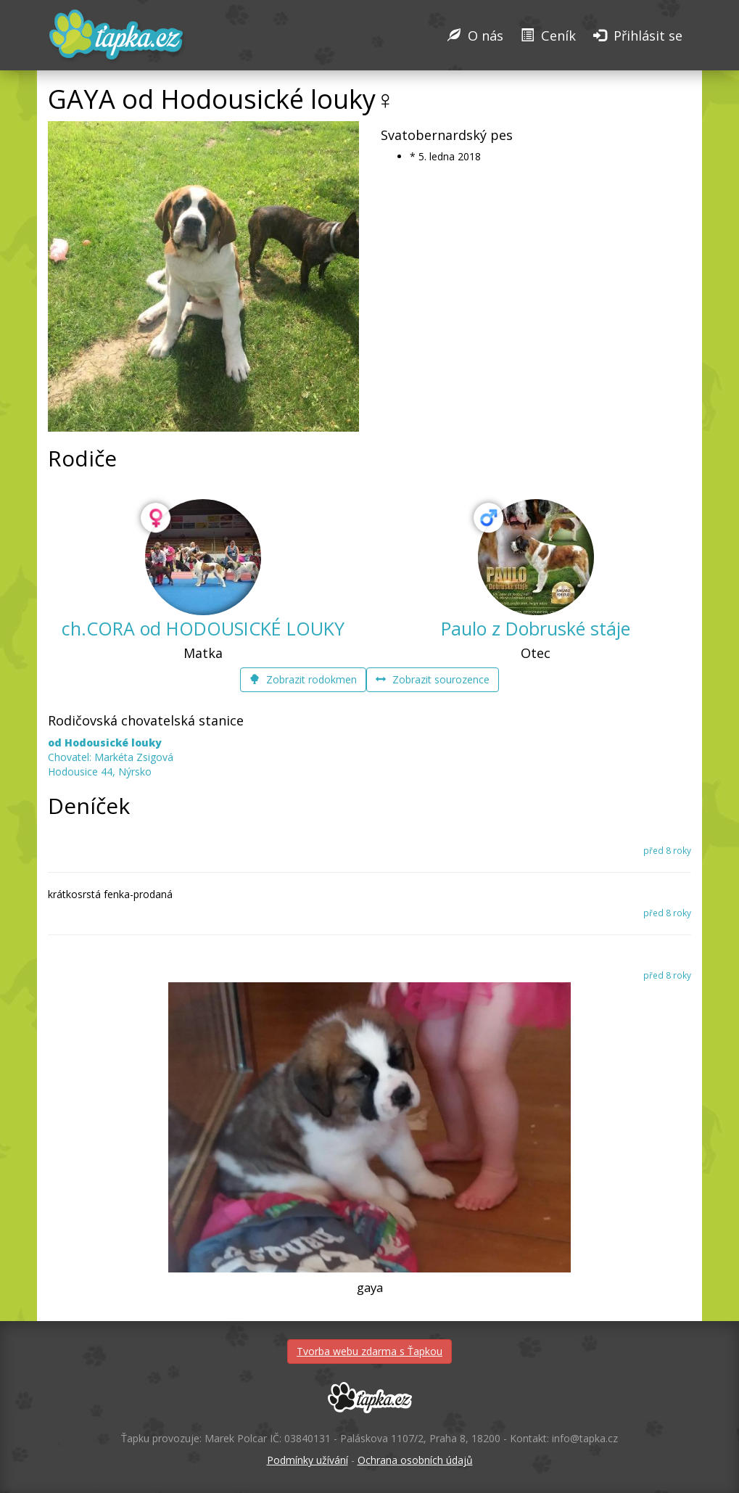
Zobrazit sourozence (433, 679)
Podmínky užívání (307, 1460)
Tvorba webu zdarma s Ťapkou (369, 1351)
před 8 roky (667, 850)
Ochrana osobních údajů (415, 1460)
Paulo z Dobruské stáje (535, 628)
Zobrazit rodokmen (303, 679)
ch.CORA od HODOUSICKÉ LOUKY (203, 628)
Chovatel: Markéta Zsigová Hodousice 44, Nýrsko (110, 757)
